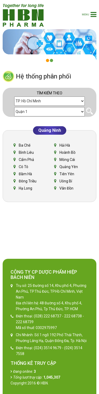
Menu (89, 14)
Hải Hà (64, 145)
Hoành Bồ (67, 152)
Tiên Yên (66, 174)
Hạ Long (25, 188)
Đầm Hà (25, 174)
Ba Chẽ (24, 145)
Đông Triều (27, 181)
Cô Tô (23, 167)
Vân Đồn (66, 188)
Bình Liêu (26, 152)
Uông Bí (65, 181)
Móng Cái (67, 159)
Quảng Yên (68, 167)
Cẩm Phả (26, 159)
